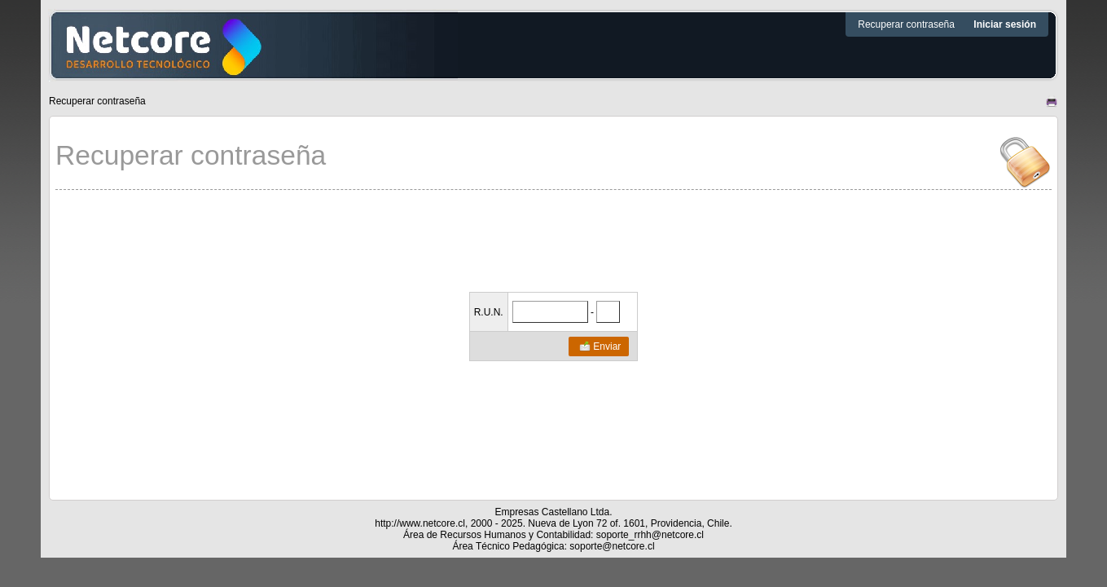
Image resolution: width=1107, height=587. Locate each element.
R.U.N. (488, 312)
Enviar (599, 346)
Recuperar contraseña (907, 24)
